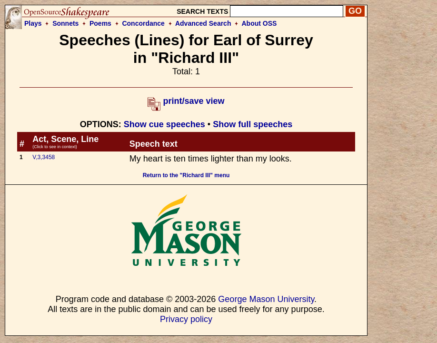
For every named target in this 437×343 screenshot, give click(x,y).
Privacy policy (186, 319)
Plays (33, 23)
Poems (100, 23)
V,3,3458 (43, 157)
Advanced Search (203, 23)
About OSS (259, 23)
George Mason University (266, 299)
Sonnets (65, 23)
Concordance (143, 23)
